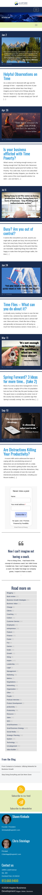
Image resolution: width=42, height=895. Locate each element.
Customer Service (13, 621)
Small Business (12, 725)
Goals (9, 650)
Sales (9, 717)
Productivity (11, 710)
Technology (11, 742)
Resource (10, 714)
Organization (11, 689)
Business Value (12, 603)
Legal (9, 668)
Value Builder (11, 749)
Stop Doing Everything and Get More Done (16, 774)
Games (9, 646)
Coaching (10, 614)
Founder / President (8, 827)
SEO (8, 721)
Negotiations (11, 682)
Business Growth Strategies (16, 600)
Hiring (9, 657)
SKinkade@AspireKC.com (11, 830)
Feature (9, 632)
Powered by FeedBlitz (21, 523)
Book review (11, 596)
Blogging (10, 593)
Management (11, 671)
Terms (20, 527)
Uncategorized (12, 746)
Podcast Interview (13, 700)
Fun (8, 643)
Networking (11, 685)
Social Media (11, 732)
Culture (9, 618)
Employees (11, 625)
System (9, 739)
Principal (5, 851)
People (9, 696)
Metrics (9, 678)
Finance (9, 636)
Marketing (10, 675)
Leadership (11, 664)
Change (9, 607)
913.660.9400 (10, 880)
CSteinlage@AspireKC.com (11, 854)
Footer (9, 639)
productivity (11, 707)
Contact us (8, 865)
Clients (9, 611)
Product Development (14, 703)
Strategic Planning (13, 735)
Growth (9, 653)
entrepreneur (11, 628)
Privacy (25, 527)
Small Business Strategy (15, 728)
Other (9, 692)
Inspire (9, 660)
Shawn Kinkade (20, 816)
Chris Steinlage (21, 841)
